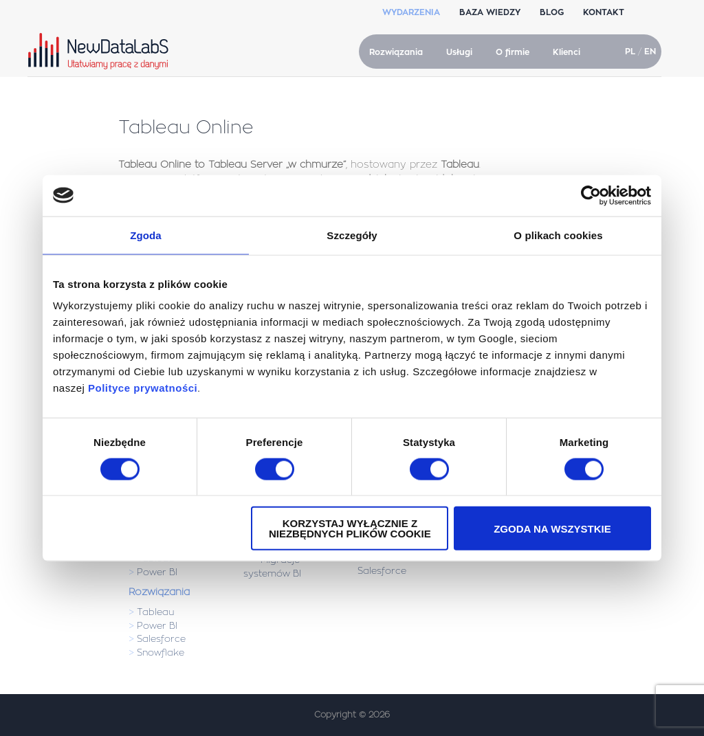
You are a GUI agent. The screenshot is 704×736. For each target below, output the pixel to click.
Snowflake (160, 652)
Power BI (157, 572)
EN (650, 51)
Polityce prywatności (142, 388)
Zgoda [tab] (146, 235)
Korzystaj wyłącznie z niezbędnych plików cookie (350, 528)
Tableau (155, 611)
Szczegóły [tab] (352, 235)
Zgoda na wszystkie (552, 528)
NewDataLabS (101, 50)
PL (630, 51)
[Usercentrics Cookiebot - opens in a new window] (591, 195)
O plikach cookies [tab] (558, 235)
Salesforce (161, 638)
